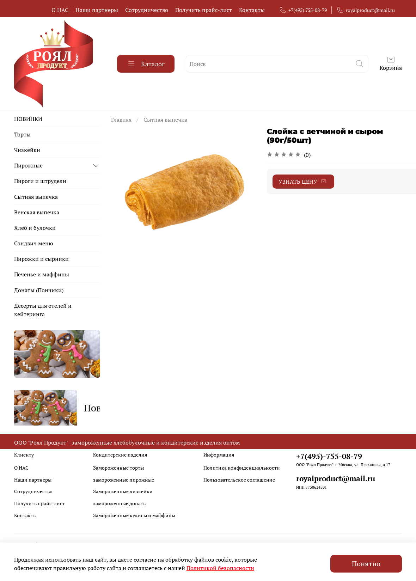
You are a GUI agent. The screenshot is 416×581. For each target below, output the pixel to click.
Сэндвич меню (33, 243)
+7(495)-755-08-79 (329, 454)
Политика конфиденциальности (241, 465)
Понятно (366, 563)
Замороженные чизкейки (123, 489)
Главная (121, 119)
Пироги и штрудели (40, 181)
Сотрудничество (146, 10)
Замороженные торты (118, 465)
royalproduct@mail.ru (365, 10)
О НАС (59, 10)
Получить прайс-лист (203, 10)
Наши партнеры (96, 10)
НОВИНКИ (28, 119)
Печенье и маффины (41, 274)
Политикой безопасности (220, 568)
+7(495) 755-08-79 (303, 10)
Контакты (252, 10)
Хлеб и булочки (35, 228)
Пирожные (28, 165)
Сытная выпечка (165, 119)
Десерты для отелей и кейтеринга (43, 310)
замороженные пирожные (123, 477)
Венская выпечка (36, 212)
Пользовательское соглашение (239, 477)
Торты (22, 134)
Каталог (146, 64)
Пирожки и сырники (41, 259)
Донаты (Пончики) (38, 290)
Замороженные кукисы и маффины (134, 512)
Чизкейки (27, 150)
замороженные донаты (120, 501)
